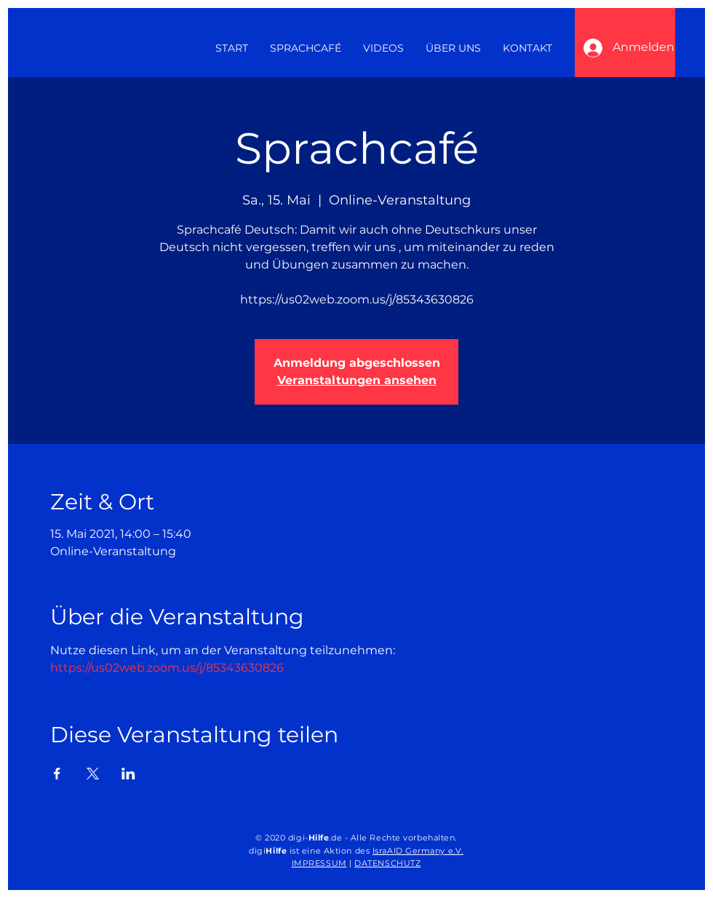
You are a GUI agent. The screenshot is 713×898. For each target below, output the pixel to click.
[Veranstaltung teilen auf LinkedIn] (128, 773)
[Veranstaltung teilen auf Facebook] (57, 773)
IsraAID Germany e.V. (418, 851)
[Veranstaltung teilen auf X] (93, 773)
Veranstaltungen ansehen (357, 380)
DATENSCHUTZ (387, 863)
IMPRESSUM (319, 863)
